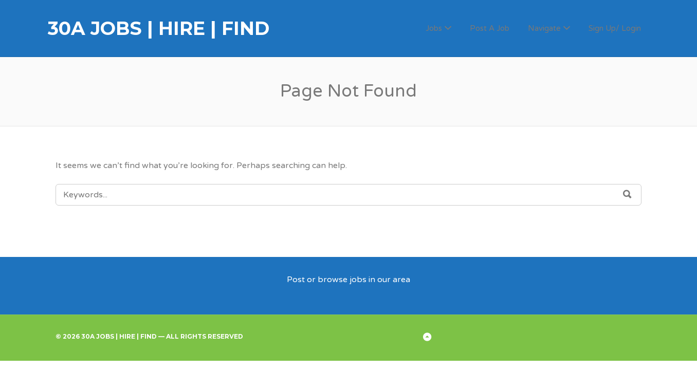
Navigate (544, 28)
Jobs (434, 28)
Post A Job (489, 28)
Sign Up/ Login (615, 28)
